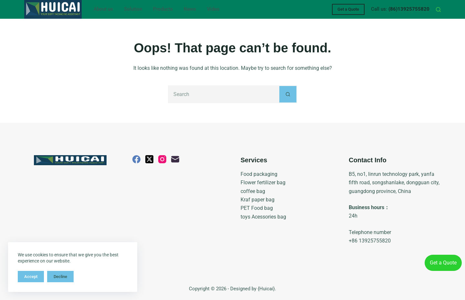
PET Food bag (257, 208)
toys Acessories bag (263, 217)
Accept (30, 276)
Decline (60, 276)
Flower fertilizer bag (263, 182)
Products (163, 9)
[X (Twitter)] (149, 159)
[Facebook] (136, 159)
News (190, 9)
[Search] (438, 9)
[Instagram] (162, 159)
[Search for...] (223, 94)
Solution (133, 9)
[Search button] (288, 94)
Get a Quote (348, 9)
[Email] (175, 159)
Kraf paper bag (257, 200)
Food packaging (259, 174)
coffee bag (253, 191)
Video (213, 9)
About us (103, 9)
